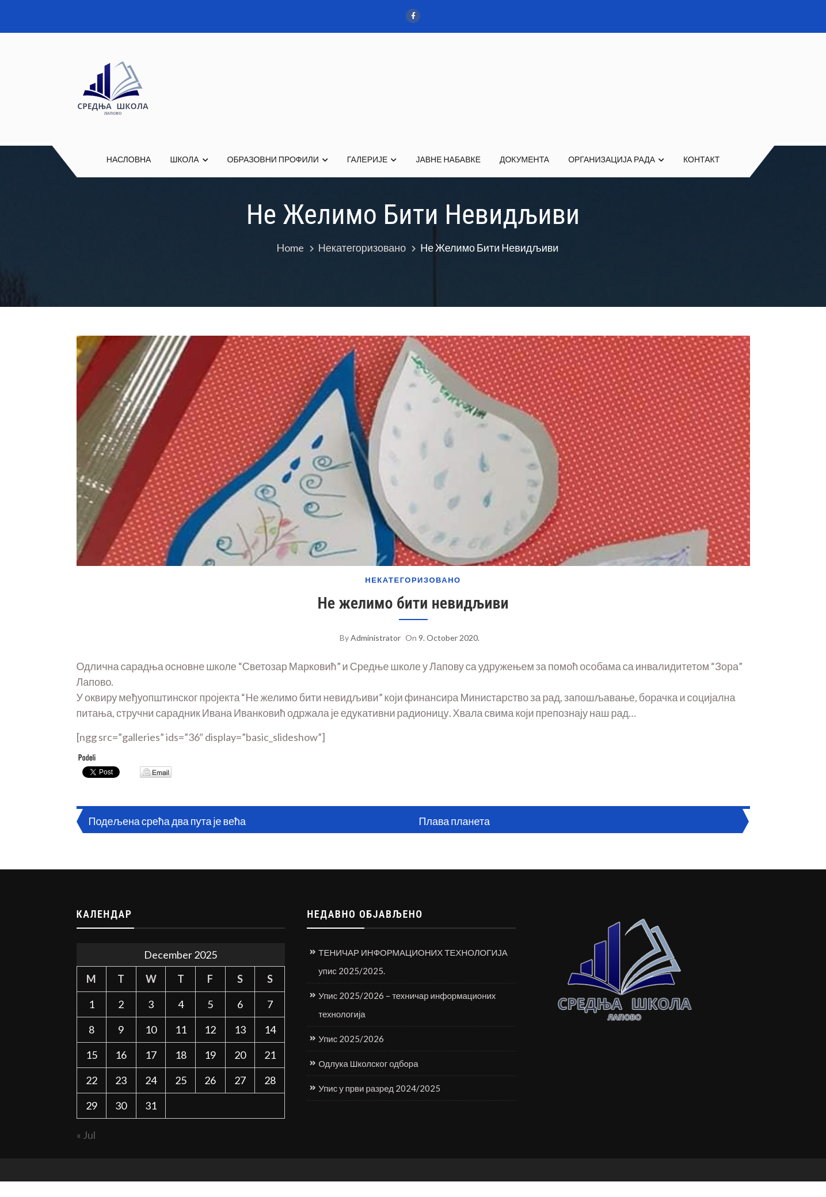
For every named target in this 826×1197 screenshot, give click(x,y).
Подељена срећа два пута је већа (167, 821)
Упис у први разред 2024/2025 (379, 1088)
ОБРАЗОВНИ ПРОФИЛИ (273, 159)
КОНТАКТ (701, 159)
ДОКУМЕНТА (524, 159)
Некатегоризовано (412, 580)
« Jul (86, 1134)
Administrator (376, 638)
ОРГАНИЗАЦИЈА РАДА (611, 159)
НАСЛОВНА (128, 159)
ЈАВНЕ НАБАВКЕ (448, 159)
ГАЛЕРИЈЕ (367, 159)
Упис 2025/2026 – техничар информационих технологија (407, 1004)
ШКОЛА (184, 159)
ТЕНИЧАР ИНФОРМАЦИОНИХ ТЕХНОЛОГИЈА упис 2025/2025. (412, 961)
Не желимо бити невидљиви (412, 603)
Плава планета (454, 821)
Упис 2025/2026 (351, 1038)
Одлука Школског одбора (368, 1063)
